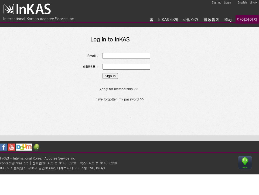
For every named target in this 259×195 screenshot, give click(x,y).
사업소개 (191, 19)
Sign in (110, 76)
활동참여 (211, 19)
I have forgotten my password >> (119, 99)
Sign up (216, 2)
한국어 (254, 2)
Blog (228, 19)
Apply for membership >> (119, 88)
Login (227, 2)
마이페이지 (247, 19)
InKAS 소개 (168, 19)
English (242, 2)
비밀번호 (89, 66)
